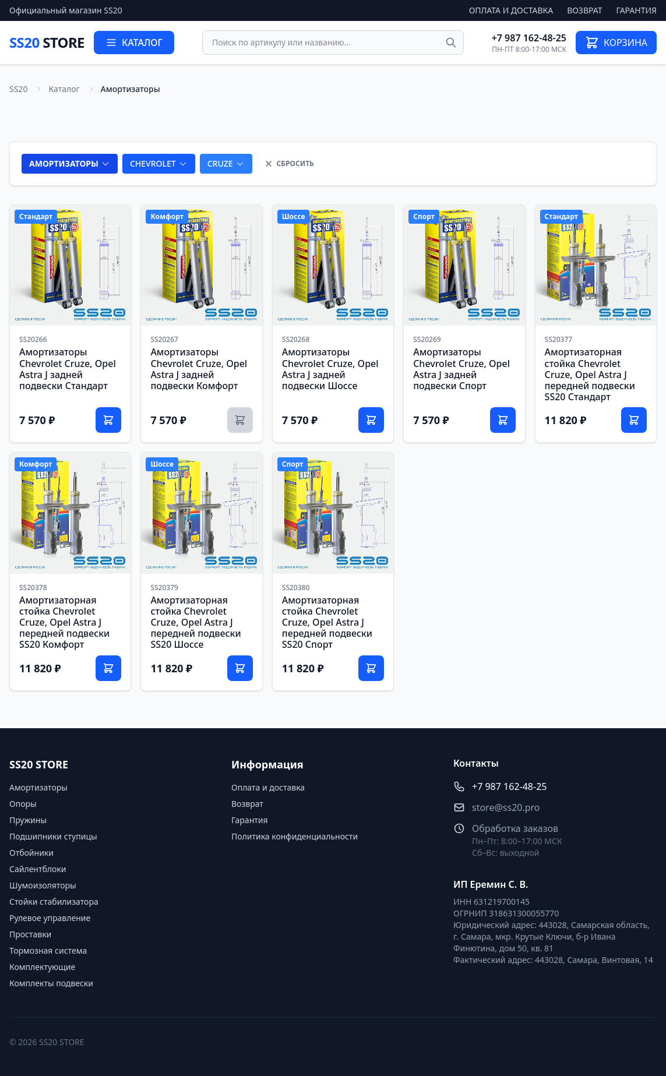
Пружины (28, 819)
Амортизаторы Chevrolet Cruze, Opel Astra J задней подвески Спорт (461, 368)
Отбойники (31, 852)
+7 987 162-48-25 (529, 37)
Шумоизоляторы (42, 885)
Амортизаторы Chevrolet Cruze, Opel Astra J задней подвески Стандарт (67, 368)
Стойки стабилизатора (53, 901)
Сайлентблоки (37, 868)
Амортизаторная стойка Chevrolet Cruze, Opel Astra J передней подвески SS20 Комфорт (64, 622)
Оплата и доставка (511, 10)
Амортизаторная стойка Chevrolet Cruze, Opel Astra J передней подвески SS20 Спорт (327, 622)
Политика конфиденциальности (294, 836)
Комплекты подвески (51, 983)
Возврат (584, 10)
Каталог (63, 88)
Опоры (23, 803)
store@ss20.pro (506, 807)
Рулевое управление (49, 917)
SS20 (46, 42)
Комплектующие (42, 966)
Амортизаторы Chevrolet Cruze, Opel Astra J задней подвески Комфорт (198, 368)
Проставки (30, 934)
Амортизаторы (38, 787)
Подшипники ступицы (53, 836)
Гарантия (636, 10)
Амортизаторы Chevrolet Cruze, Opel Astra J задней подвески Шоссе (330, 368)
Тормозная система (48, 950)
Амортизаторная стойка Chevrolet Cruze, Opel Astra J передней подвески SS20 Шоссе (195, 622)
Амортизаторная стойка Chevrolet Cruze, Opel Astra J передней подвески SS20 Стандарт (590, 374)
